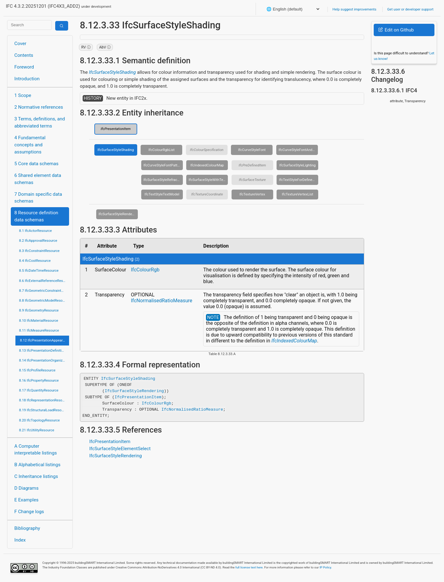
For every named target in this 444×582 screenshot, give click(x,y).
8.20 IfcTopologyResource (39, 420)
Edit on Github (396, 30)
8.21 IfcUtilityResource (36, 430)
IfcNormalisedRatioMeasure (161, 301)
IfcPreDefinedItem (252, 165)
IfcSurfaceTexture (252, 180)
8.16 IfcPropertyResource (39, 380)
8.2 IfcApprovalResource (38, 240)
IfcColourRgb (145, 270)
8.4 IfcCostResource (35, 260)
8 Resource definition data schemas (36, 216)
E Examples (26, 500)
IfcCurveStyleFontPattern (162, 165)
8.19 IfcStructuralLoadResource (43, 410)
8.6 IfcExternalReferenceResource (44, 280)
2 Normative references (38, 107)
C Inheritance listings (36, 476)
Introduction (27, 79)
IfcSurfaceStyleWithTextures (208, 180)
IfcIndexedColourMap (207, 165)
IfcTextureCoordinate (207, 194)
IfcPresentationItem (116, 129)
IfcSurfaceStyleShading (112, 72)
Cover (20, 43)
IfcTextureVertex (252, 194)
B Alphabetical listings (37, 464)
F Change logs (29, 511)
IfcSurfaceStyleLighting (297, 165)
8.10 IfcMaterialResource (38, 320)
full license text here (249, 567)
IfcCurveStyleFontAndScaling (298, 150)
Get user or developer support (410, 9)
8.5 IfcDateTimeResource (39, 270)
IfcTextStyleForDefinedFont (299, 180)
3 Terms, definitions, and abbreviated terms (39, 122)
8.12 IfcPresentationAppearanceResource (44, 340)
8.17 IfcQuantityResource (39, 390)
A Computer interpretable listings (35, 449)
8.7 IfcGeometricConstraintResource (44, 290)
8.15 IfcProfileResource (37, 370)
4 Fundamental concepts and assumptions (30, 145)
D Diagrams (26, 488)
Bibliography (27, 528)
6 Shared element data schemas (37, 179)
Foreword (24, 67)
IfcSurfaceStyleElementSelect (119, 448)
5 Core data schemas (36, 163)
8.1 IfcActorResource (35, 230)
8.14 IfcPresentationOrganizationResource (44, 360)
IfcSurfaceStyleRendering (118, 214)
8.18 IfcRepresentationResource (44, 400)
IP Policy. (325, 567)
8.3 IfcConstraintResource (39, 251)
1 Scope (22, 95)
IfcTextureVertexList (297, 194)
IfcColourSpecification (207, 150)
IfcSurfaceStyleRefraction (163, 180)
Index (20, 540)
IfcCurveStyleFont (251, 150)
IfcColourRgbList (161, 150)
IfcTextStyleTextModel (162, 194)
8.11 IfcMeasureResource (39, 330)
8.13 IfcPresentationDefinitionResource (44, 350)
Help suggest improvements (354, 9)
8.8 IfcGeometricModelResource (44, 300)
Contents (23, 55)
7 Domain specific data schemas (38, 197)
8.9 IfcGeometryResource (39, 310)
